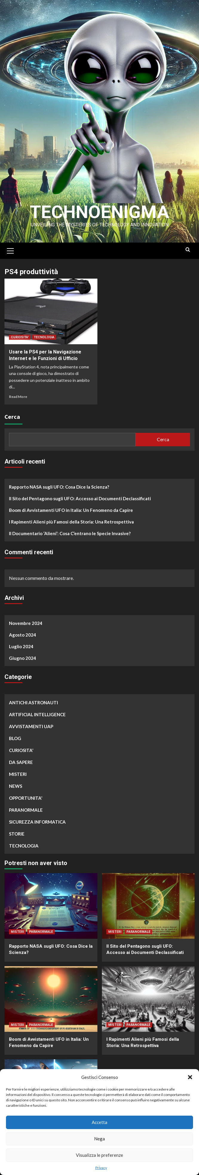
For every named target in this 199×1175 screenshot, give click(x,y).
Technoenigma (99, 212)
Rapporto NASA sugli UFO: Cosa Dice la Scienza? (59, 487)
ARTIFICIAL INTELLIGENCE (37, 714)
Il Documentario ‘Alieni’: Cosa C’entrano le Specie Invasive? (70, 533)
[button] (190, 1077)
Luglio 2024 (21, 646)
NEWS (15, 786)
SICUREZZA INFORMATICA (37, 821)
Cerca (12, 416)
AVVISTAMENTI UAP (31, 726)
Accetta (99, 1122)
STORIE (17, 833)
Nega (99, 1138)
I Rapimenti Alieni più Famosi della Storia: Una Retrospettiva (71, 521)
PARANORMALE (26, 810)
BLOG (15, 738)
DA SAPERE (21, 762)
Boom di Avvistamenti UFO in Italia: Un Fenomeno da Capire (71, 510)
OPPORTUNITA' (25, 798)
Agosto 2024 (22, 634)
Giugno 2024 (22, 658)
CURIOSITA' (20, 337)
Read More (18, 396)
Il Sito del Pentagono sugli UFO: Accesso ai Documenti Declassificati (80, 498)
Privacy (101, 1167)
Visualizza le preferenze (99, 1155)
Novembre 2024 (25, 623)
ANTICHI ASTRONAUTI (33, 702)
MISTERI (18, 774)
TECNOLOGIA (44, 337)
